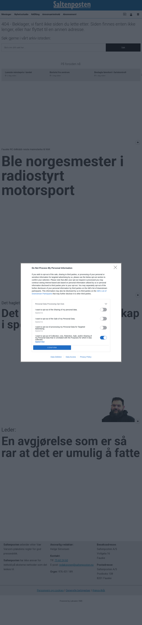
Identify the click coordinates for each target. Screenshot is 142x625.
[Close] (116, 268)
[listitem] (71, 303)
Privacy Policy (85, 357)
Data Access (71, 357)
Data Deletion (56, 357)
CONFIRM (52, 348)
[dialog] (71, 312)
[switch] (103, 309)
